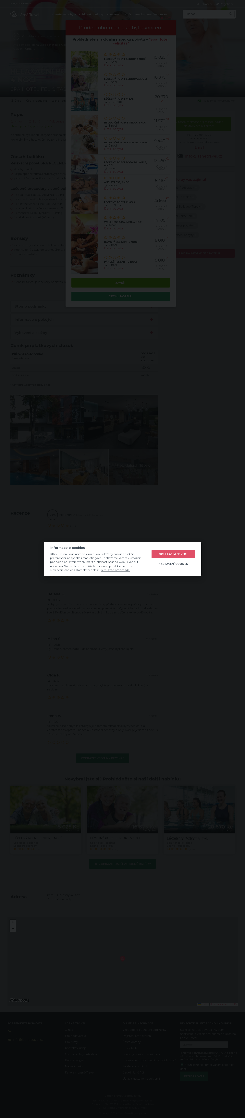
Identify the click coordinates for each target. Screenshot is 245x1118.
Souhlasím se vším (173, 554)
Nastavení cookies (173, 563)
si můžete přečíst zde (115, 570)
